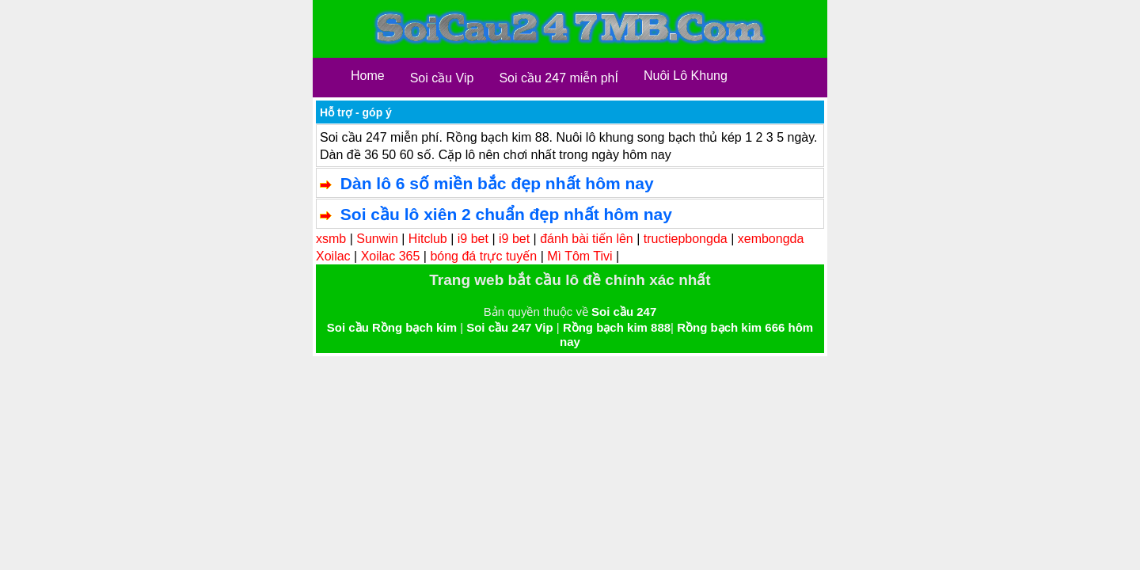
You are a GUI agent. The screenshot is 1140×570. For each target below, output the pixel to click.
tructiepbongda (686, 238)
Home (368, 75)
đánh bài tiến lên (586, 238)
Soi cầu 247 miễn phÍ (558, 78)
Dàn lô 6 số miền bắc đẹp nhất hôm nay (497, 183)
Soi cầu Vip (442, 78)
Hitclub (427, 238)
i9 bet (473, 238)
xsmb (331, 238)
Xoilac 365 (390, 256)
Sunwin (376, 238)
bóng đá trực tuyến (483, 256)
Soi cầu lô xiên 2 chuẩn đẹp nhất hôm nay (506, 214)
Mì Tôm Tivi (579, 256)
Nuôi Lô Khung (686, 75)
